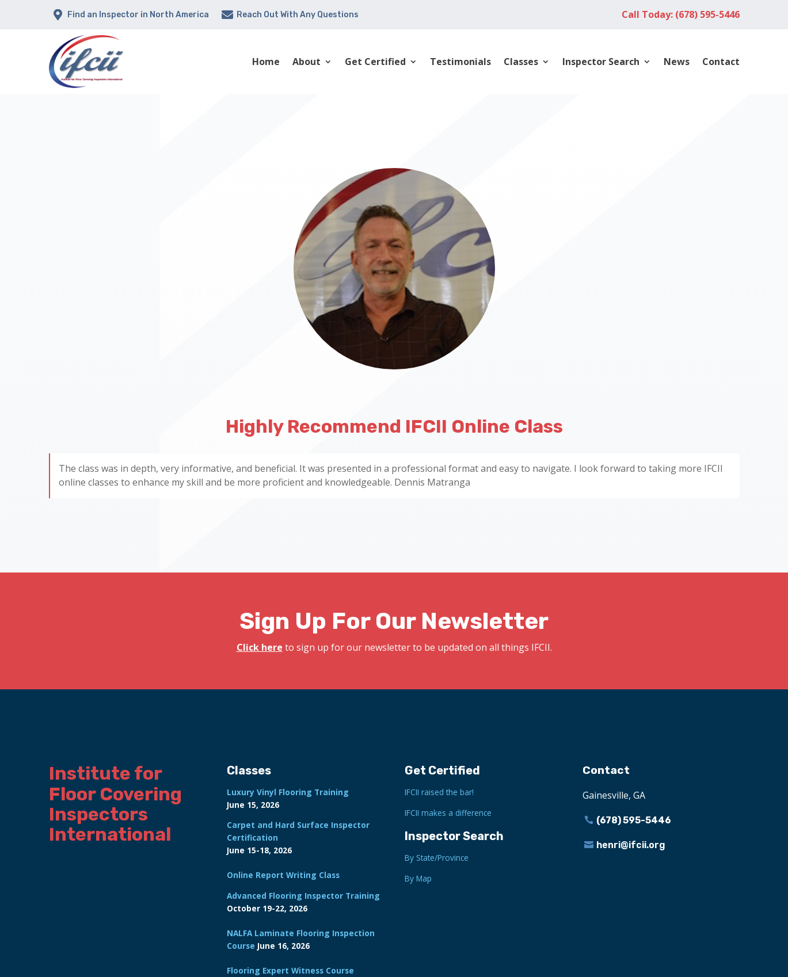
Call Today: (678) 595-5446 (681, 14)
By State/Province (437, 857)
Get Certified (375, 61)
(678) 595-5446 (633, 820)
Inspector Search (600, 61)
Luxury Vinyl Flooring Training (288, 792)
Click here (260, 647)
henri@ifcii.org (630, 844)
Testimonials (460, 61)
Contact (721, 61)
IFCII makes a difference (448, 812)
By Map (418, 878)
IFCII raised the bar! (439, 792)
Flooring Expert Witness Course (290, 970)
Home (266, 61)
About (306, 61)
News (677, 61)
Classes (521, 61)
